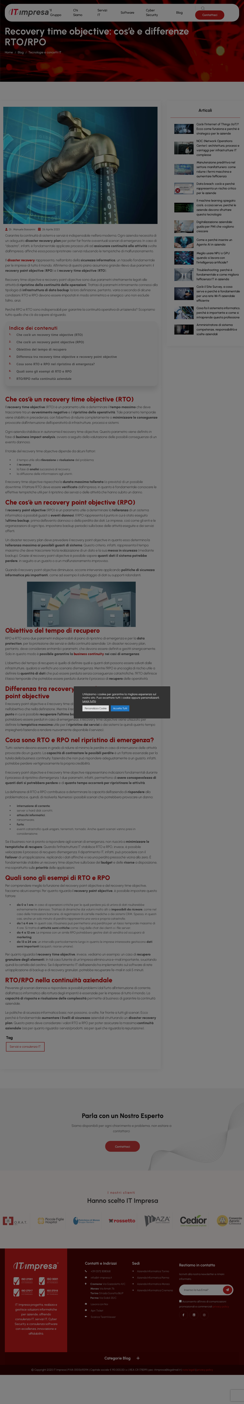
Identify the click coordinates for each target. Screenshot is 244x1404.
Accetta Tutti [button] (120, 708)
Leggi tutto (89, 701)
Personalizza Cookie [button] (96, 708)
